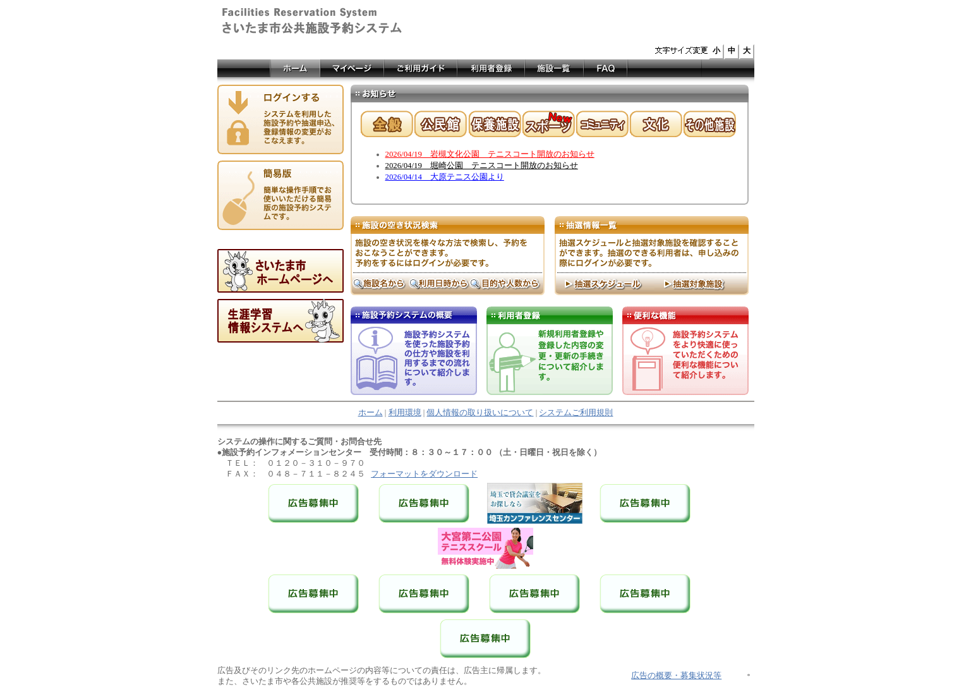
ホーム (370, 412)
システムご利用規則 (576, 412)
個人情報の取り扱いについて (479, 412)
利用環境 (405, 412)
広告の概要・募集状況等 (676, 675)
